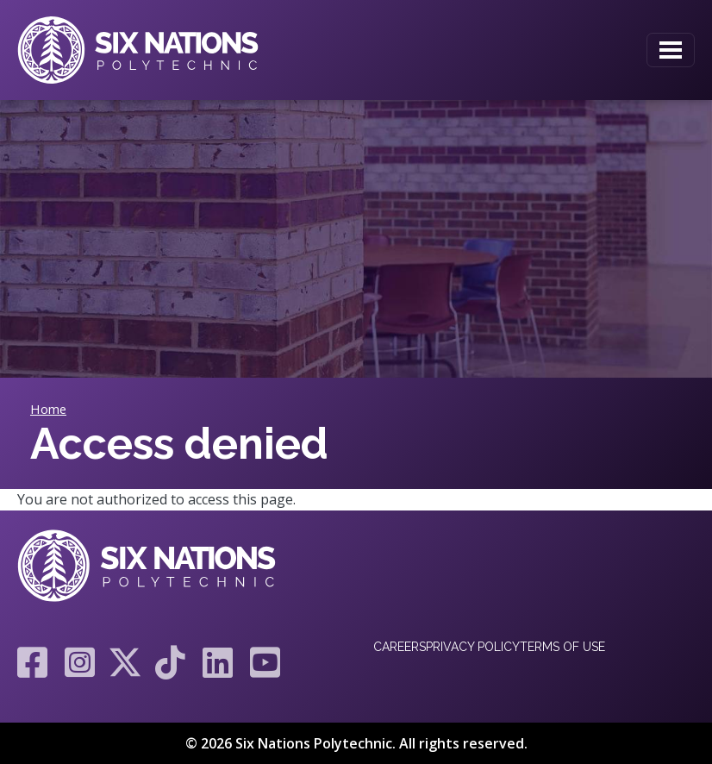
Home (48, 408)
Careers (399, 647)
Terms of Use (562, 647)
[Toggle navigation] (670, 50)
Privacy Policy (473, 647)
